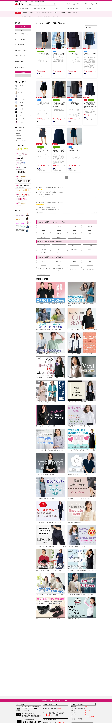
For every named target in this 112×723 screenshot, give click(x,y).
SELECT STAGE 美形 (74, 264)
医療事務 (18, 133)
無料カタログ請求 (23, 8)
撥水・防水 (43, 252)
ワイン (43, 233)
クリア (23, 30)
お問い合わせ (88, 8)
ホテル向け (19, 130)
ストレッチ (59, 245)
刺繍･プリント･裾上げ (72, 8)
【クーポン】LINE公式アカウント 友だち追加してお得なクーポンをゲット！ (45, 12)
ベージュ (59, 230)
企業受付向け (19, 138)
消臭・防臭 (90, 245)
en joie (59, 264)
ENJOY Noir (59, 261)
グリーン (74, 230)
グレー (74, 226)
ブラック (59, 226)
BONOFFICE (90, 264)
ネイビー (90, 226)
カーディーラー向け (21, 140)
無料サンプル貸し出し (39, 8)
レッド (89, 230)
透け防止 (90, 249)
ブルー (43, 230)
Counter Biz (43, 264)
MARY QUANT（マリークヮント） (59, 269)
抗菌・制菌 (43, 249)
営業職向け (19, 135)
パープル (90, 233)
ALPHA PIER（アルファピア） (89, 269)
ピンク (74, 233)
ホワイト (43, 226)
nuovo (90, 261)
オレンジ (74, 237)
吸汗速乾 (43, 245)
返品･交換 (56, 8)
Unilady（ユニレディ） (43, 274)
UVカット (74, 245)
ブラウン (59, 237)
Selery (74, 261)
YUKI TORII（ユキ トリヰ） (74, 269)
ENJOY (43, 261)
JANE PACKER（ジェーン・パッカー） (43, 269)
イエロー (59, 233)
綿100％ (59, 252)
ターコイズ (43, 237)
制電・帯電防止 (74, 249)
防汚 (59, 249)
